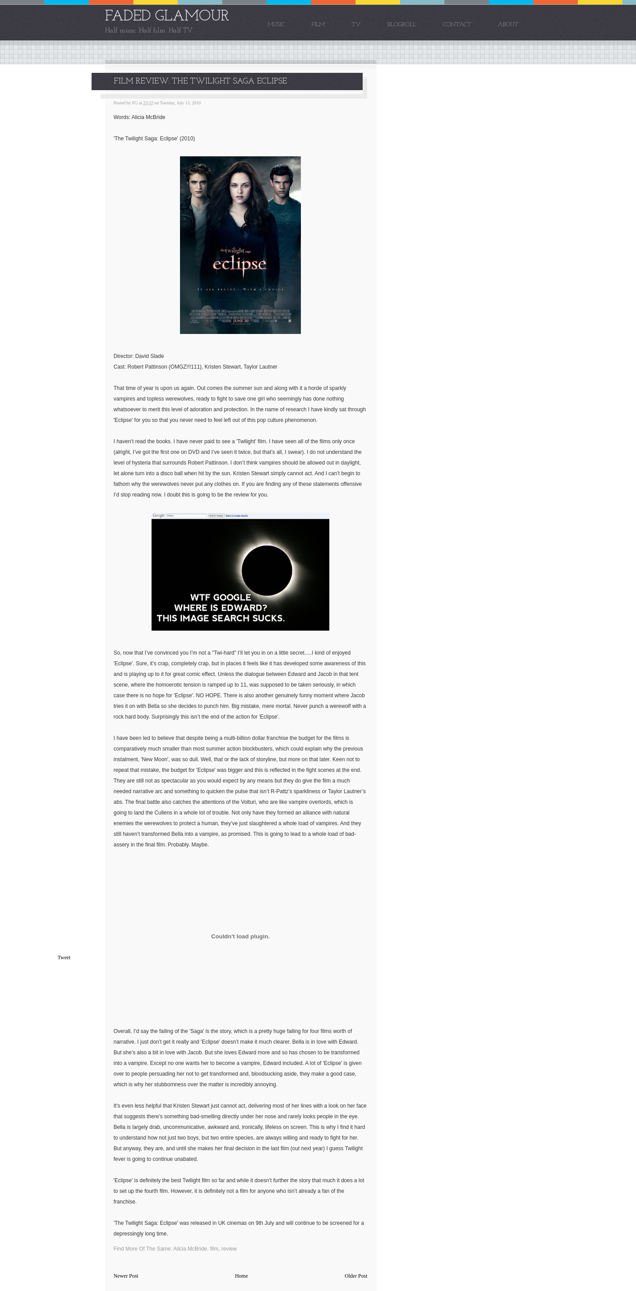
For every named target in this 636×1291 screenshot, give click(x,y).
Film (318, 24)
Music (276, 24)
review (229, 1249)
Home (241, 1276)
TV (356, 24)
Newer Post (126, 1276)
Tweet (64, 957)
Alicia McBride (190, 1249)
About (508, 24)
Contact (457, 24)
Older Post (356, 1276)
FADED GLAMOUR (167, 16)
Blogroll (402, 24)
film (214, 1249)
